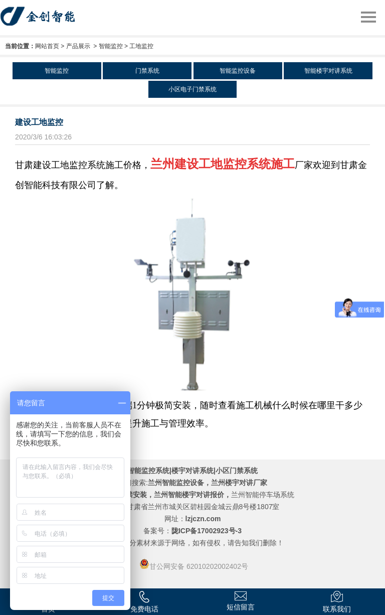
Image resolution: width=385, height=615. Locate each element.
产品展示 (78, 46)
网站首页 (47, 46)
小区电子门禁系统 (192, 89)
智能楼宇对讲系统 (328, 70)
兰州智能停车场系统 (262, 495)
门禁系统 (147, 70)
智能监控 (111, 46)
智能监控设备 (238, 70)
